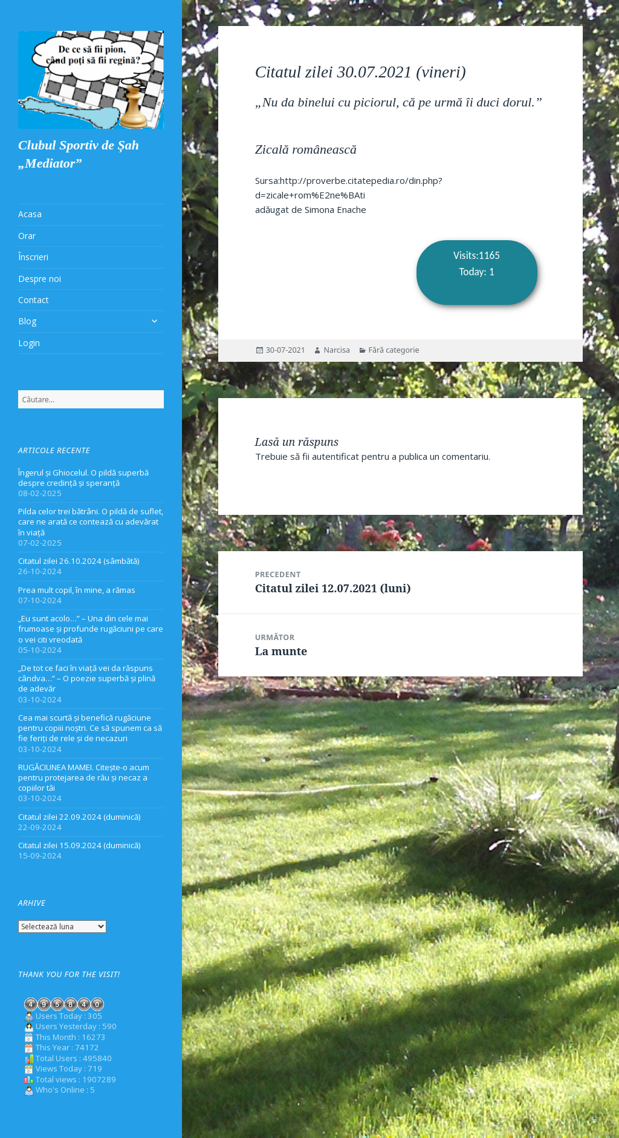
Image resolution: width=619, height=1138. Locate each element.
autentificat (335, 456)
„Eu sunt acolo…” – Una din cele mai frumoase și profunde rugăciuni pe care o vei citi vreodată (90, 628)
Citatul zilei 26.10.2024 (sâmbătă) (79, 560)
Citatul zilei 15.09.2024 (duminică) (79, 845)
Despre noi (39, 278)
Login (29, 342)
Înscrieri (33, 257)
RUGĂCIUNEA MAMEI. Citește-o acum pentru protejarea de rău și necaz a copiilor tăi (83, 777)
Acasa (30, 214)
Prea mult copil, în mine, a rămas (76, 589)
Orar (27, 235)
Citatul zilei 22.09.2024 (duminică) (79, 816)
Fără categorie (394, 350)
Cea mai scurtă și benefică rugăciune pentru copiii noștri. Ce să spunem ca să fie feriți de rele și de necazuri (90, 728)
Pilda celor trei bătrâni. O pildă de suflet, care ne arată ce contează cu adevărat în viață (90, 521)
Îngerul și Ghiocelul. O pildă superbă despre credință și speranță (83, 477)
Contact (33, 300)
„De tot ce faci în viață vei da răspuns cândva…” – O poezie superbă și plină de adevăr (86, 678)
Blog (27, 321)
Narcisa (336, 350)
